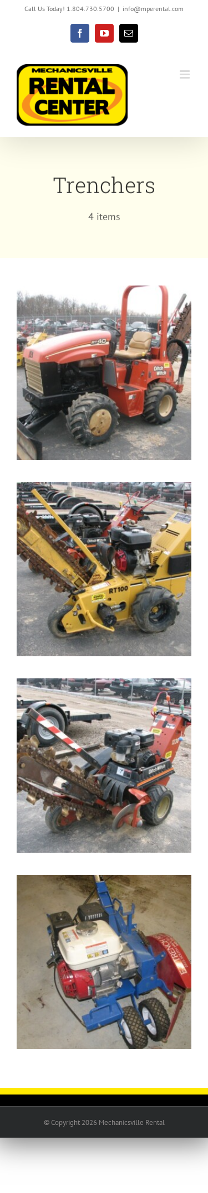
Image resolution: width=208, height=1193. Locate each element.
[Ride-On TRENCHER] (104, 292)
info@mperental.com (153, 8)
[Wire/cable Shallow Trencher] (104, 882)
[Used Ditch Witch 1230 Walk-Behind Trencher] (104, 685)
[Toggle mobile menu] (185, 74)
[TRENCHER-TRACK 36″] (104, 489)
